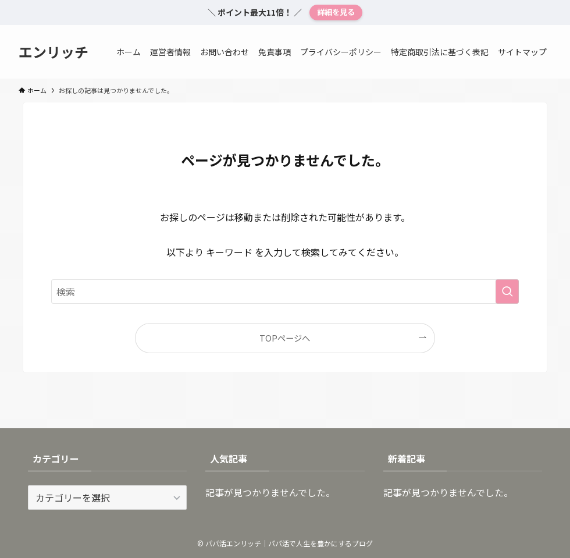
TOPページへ (284, 338)
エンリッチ (53, 52)
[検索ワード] (285, 291)
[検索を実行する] (507, 291)
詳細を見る (336, 11)
